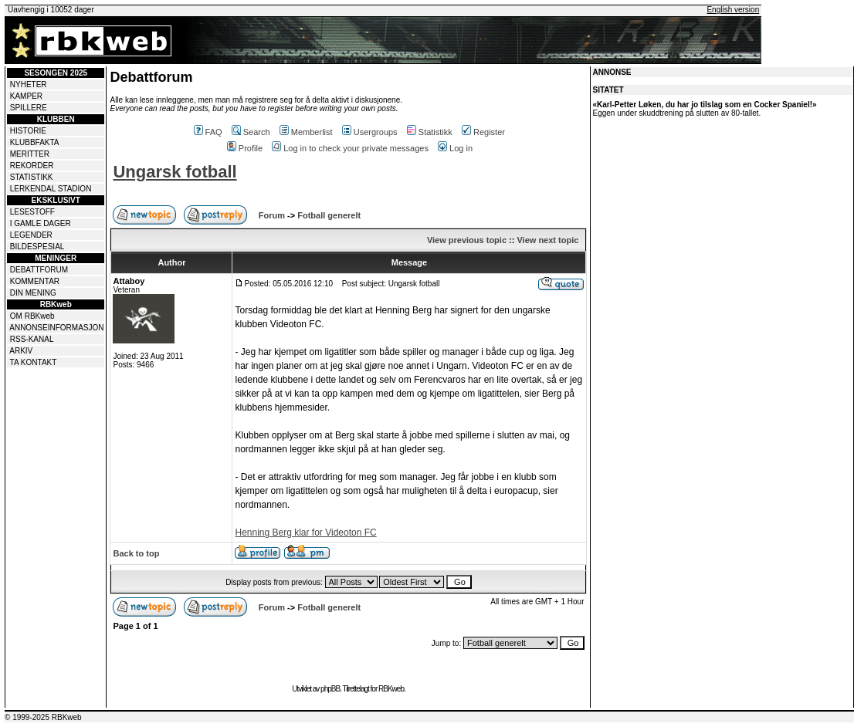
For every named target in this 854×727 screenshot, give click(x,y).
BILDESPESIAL (37, 246)
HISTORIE (28, 131)
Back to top (136, 553)
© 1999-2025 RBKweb (43, 717)
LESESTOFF (32, 212)
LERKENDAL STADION (51, 188)
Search (251, 132)
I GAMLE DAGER (40, 223)
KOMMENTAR (34, 281)
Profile (245, 148)
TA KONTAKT (33, 362)
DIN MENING (33, 293)
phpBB (330, 689)
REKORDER (32, 165)
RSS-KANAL (32, 339)
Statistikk (429, 132)
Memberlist (306, 132)
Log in (455, 148)
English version (733, 9)
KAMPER (26, 96)
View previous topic (467, 240)
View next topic (547, 240)
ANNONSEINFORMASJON (56, 327)
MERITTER (29, 154)
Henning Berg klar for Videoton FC (305, 532)
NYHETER (28, 84)
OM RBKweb (32, 316)
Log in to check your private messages (350, 148)
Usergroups (370, 132)
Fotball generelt (329, 215)
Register (483, 132)
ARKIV (20, 351)
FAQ (208, 132)
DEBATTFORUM (39, 269)
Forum (272, 215)
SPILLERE (28, 107)
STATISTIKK (31, 177)
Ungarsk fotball (174, 171)
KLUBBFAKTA (34, 142)
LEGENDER (31, 235)
